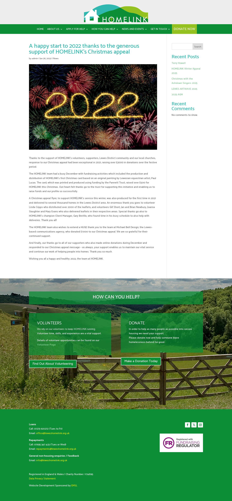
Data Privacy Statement (42, 478)
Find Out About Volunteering (53, 363)
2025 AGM (177, 94)
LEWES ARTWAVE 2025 (184, 89)
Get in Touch (159, 29)
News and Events (133, 29)
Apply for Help (75, 29)
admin (35, 58)
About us (53, 29)
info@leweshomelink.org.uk (51, 460)
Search (197, 47)
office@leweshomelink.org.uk (52, 433)
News (55, 58)
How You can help (103, 29)
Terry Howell (179, 63)
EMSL (74, 485)
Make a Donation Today (141, 361)
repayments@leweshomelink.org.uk (56, 449)
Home (40, 29)
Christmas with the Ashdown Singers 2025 (184, 81)
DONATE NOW (184, 30)
